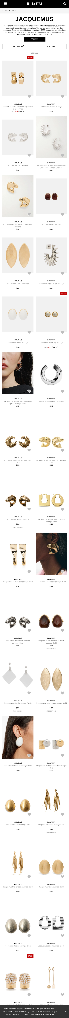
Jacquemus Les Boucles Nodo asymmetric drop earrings (17, 107)
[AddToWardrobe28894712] (29, 450)
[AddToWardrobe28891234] (62, 450)
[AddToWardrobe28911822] (62, 391)
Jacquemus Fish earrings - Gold (17, 519)
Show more (48, 34)
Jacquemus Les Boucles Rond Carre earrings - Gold (51, 520)
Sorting (51, 46)
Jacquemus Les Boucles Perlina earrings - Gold (51, 766)
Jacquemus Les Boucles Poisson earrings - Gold (51, 461)
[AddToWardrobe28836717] (29, 631)
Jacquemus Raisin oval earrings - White (17, 765)
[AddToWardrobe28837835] (62, 572)
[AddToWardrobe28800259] (62, 215)
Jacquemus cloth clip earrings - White (18, 703)
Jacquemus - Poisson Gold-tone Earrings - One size (17, 225)
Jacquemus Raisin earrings (51, 224)
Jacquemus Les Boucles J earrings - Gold (18, 582)
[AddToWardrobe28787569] (29, 693)
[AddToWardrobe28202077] (62, 936)
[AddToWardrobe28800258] (29, 274)
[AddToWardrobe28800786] (29, 215)
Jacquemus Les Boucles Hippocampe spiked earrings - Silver (18, 402)
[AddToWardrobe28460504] (29, 877)
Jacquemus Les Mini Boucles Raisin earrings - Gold (51, 641)
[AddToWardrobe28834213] (62, 97)
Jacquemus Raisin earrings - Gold (17, 824)
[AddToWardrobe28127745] (62, 995)
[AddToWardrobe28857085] (29, 509)
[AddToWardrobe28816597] (62, 631)
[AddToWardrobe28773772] (62, 693)
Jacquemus (10, 10)
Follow (34, 39)
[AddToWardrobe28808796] (62, 156)
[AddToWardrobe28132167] (29, 995)
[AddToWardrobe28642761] (62, 756)
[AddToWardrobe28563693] (29, 333)
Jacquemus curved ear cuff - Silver (51, 401)
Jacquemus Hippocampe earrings (51, 283)
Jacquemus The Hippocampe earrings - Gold (17, 461)
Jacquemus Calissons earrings (17, 283)
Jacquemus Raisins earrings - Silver (18, 946)
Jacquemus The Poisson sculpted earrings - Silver (17, 641)
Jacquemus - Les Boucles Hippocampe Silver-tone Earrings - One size (51, 166)
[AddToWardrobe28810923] (29, 156)
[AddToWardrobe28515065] (62, 333)
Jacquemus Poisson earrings (51, 106)
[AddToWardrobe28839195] (29, 572)
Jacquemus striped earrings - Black (51, 946)
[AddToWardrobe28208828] (29, 936)
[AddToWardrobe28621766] (29, 815)
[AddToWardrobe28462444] (62, 815)
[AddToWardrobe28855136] (62, 509)
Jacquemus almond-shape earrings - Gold (51, 703)
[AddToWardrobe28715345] (29, 756)
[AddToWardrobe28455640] (62, 877)
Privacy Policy (49, 1014)
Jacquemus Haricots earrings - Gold (51, 824)
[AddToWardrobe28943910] (29, 391)
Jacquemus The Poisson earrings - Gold (51, 582)
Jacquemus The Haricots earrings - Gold (18, 887)
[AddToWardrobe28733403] (62, 274)
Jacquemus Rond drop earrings (51, 342)
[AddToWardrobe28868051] (29, 97)
